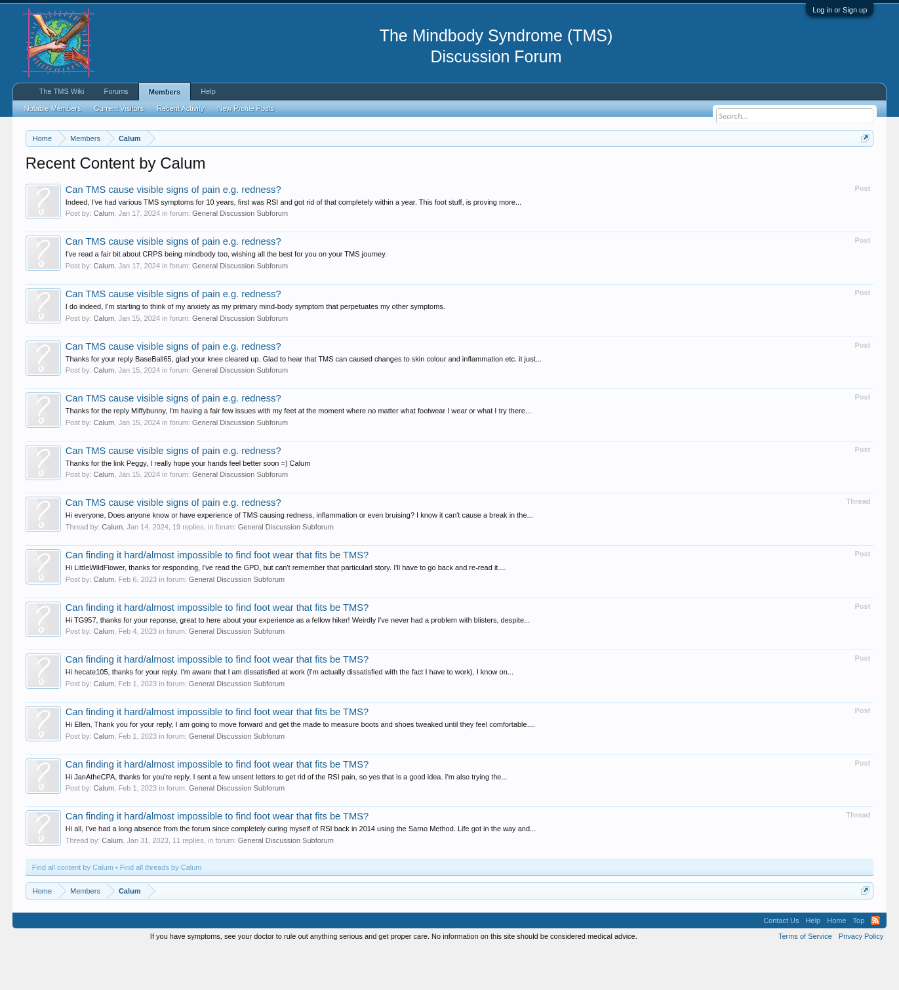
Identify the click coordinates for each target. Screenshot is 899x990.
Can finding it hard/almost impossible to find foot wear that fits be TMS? (217, 594)
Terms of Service (805, 976)
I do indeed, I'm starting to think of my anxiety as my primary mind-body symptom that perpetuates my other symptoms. (255, 346)
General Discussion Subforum (240, 253)
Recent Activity (180, 108)
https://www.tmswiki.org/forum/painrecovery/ (625, 169)
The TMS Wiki (62, 91)
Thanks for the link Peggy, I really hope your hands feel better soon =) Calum (188, 502)
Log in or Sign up (839, 10)
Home (836, 960)
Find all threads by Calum (161, 907)
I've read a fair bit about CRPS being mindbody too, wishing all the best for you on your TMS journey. (226, 294)
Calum (104, 253)
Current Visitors (119, 108)
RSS (875, 959)
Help (208, 91)
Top (859, 960)
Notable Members (52, 108)
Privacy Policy (861, 976)
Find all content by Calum (72, 907)
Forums (116, 91)
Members (164, 92)
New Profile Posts (245, 108)
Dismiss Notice (863, 169)
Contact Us (781, 960)
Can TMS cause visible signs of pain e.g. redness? (173, 229)
